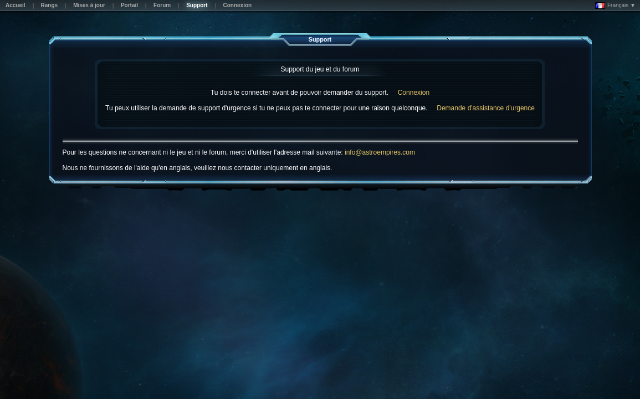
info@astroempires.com (380, 152)
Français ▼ (615, 5)
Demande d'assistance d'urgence (486, 108)
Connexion (413, 92)
